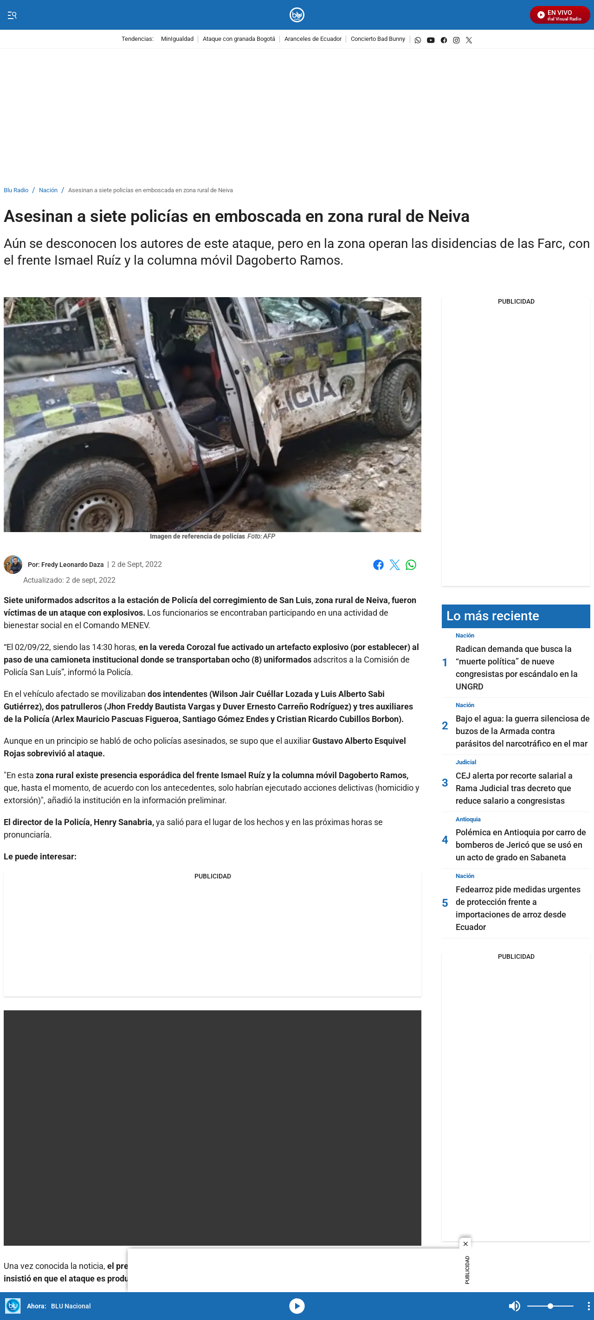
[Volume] (550, 1306)
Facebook (378, 565)
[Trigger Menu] (12, 15)
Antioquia (468, 819)
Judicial (466, 762)
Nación (48, 191)
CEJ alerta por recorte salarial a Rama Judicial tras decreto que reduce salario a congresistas (514, 788)
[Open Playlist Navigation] (589, 1306)
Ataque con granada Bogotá (239, 39)
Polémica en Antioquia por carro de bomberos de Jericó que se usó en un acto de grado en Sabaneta (521, 844)
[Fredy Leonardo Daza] (72, 564)
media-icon (297, 1306)
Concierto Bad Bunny (378, 39)
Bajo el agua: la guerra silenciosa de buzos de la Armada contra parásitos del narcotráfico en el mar (523, 731)
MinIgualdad (177, 39)
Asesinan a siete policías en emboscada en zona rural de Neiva (150, 191)
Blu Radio (16, 191)
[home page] (297, 15)
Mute (514, 1306)
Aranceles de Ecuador (313, 39)
